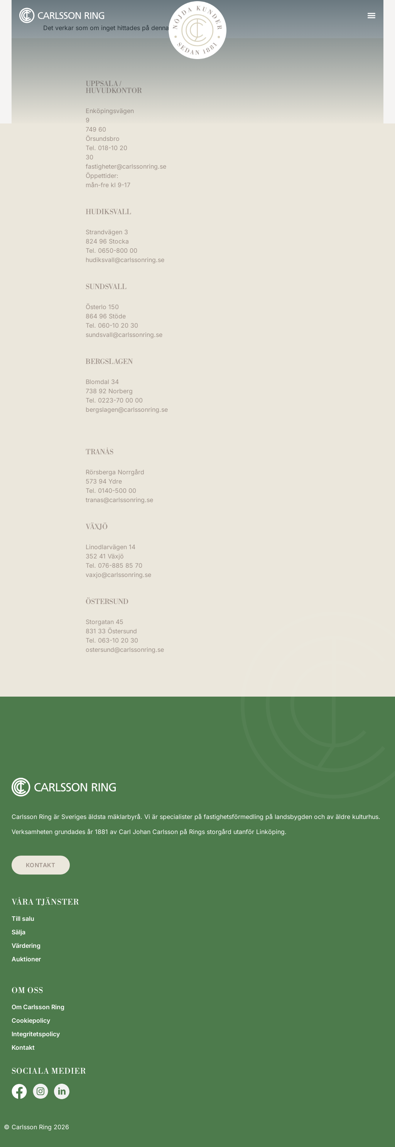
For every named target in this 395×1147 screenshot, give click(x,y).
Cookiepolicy (31, 1020)
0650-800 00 (117, 250)
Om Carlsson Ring (38, 1007)
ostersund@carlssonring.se (125, 649)
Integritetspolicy (36, 1034)
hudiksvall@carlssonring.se (125, 260)
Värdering (26, 945)
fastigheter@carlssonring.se (126, 166)
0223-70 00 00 (120, 400)
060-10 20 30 (118, 325)
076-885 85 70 (120, 565)
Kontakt (23, 1047)
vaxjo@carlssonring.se (118, 575)
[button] (371, 15)
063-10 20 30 (118, 640)
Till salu (23, 918)
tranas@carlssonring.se (119, 500)
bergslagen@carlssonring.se (127, 409)
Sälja (18, 932)
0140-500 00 (117, 490)
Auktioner (26, 959)
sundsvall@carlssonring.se (124, 334)
